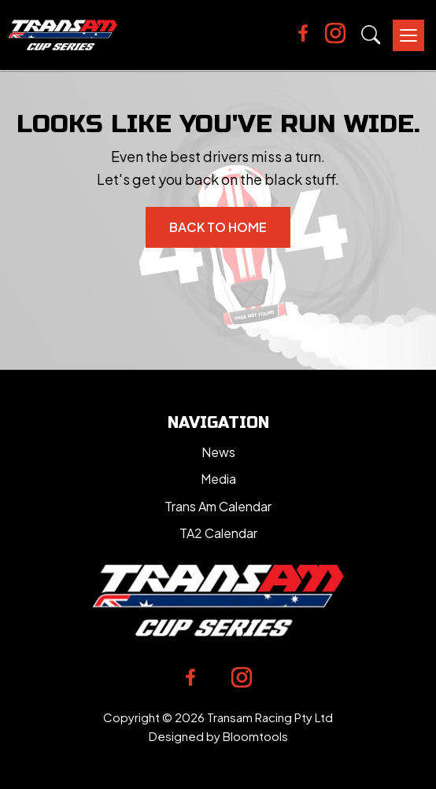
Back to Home (218, 227)
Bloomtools (255, 735)
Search (371, 35)
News (218, 451)
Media (218, 478)
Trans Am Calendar (218, 506)
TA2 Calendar (218, 532)
